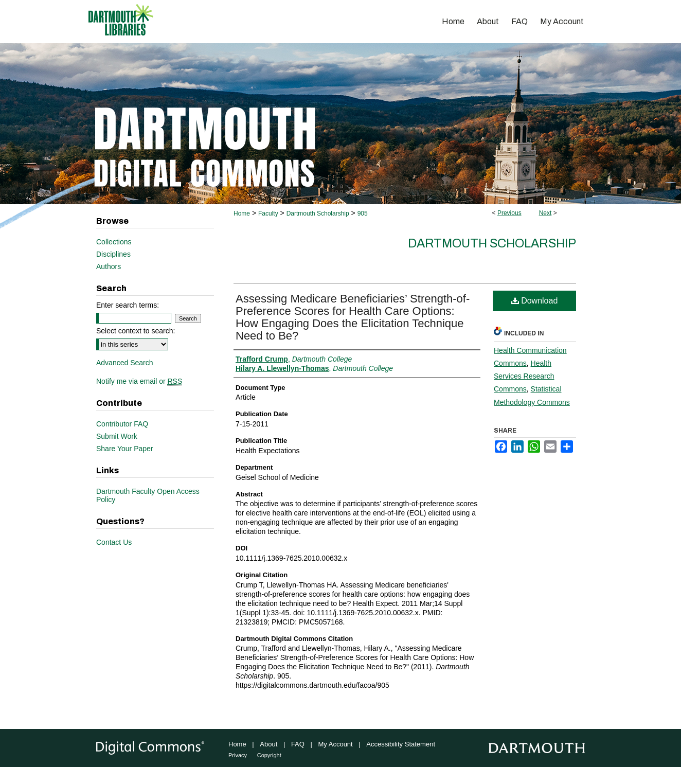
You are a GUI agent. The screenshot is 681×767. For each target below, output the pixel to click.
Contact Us (114, 542)
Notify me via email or (139, 381)
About (268, 744)
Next (545, 213)
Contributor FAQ (122, 424)
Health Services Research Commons (524, 376)
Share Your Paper (124, 448)
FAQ (297, 744)
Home (242, 213)
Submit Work (116, 436)
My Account (335, 744)
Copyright (269, 755)
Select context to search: (135, 331)
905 (362, 213)
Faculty (268, 213)
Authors (108, 266)
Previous (509, 213)
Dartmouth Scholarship (317, 213)
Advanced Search (124, 363)
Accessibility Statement (400, 744)
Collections (113, 242)
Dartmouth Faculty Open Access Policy (148, 495)
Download (534, 300)
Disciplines (113, 254)
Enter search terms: (127, 305)
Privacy (237, 755)
